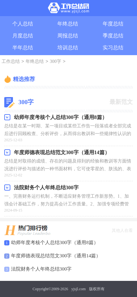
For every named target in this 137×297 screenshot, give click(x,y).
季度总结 (113, 35)
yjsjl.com (78, 289)
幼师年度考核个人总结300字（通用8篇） (54, 242)
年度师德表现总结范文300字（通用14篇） (56, 255)
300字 (55, 61)
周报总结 (67, 35)
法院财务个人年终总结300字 (41, 269)
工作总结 (11, 61)
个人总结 (22, 23)
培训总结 (67, 47)
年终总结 (67, 23)
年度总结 (113, 23)
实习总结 (113, 47)
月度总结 (22, 35)
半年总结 (22, 47)
